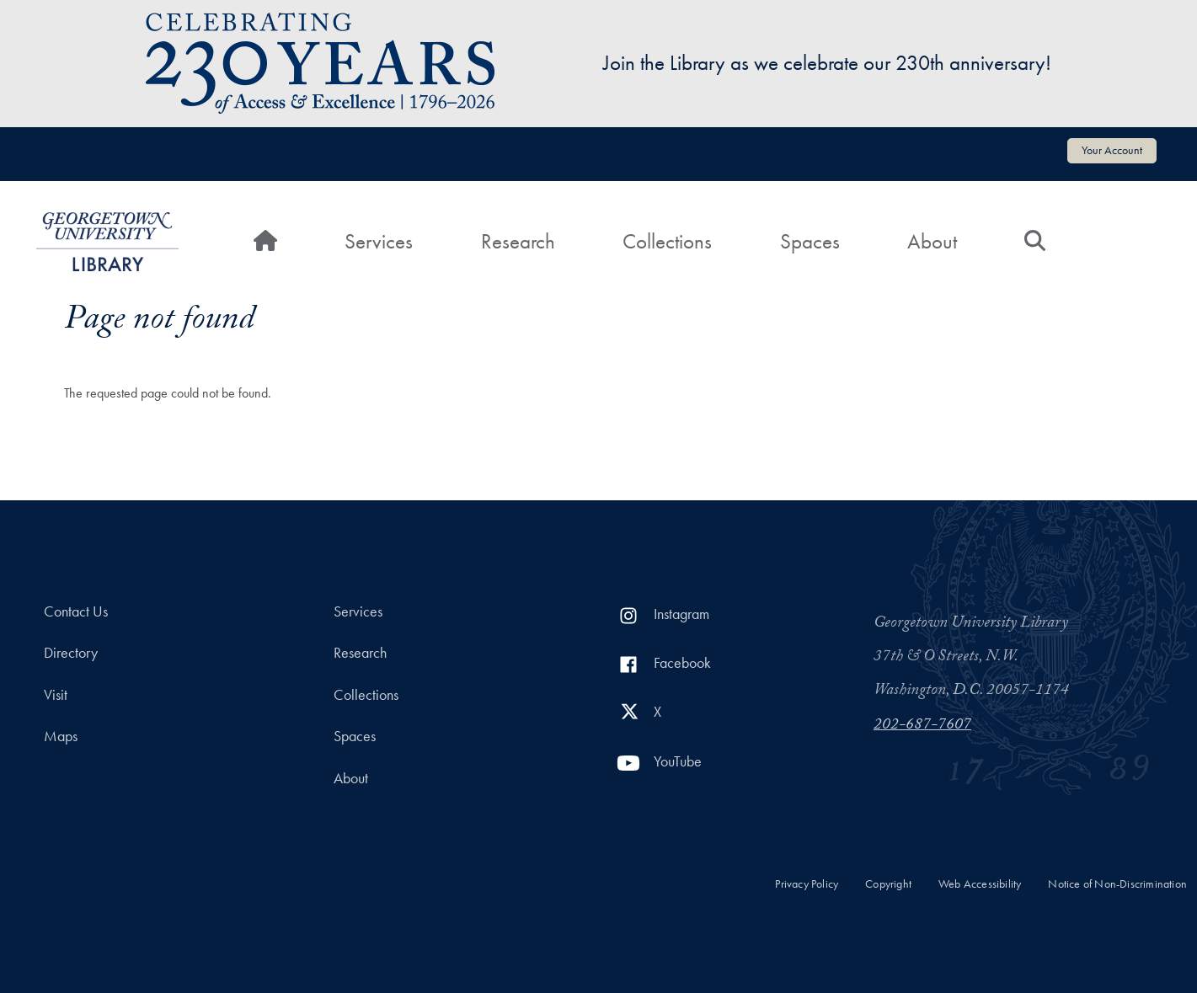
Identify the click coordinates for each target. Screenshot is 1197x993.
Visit (55, 695)
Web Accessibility (979, 884)
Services (379, 241)
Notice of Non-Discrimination (1117, 884)
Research (518, 241)
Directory (71, 652)
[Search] (1035, 241)
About (932, 241)
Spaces (810, 241)
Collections (667, 241)
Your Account (1112, 149)
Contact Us (76, 611)
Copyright (888, 884)
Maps (60, 736)
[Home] (265, 241)
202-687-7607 (922, 726)
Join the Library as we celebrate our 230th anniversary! (827, 63)
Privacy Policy (806, 884)
